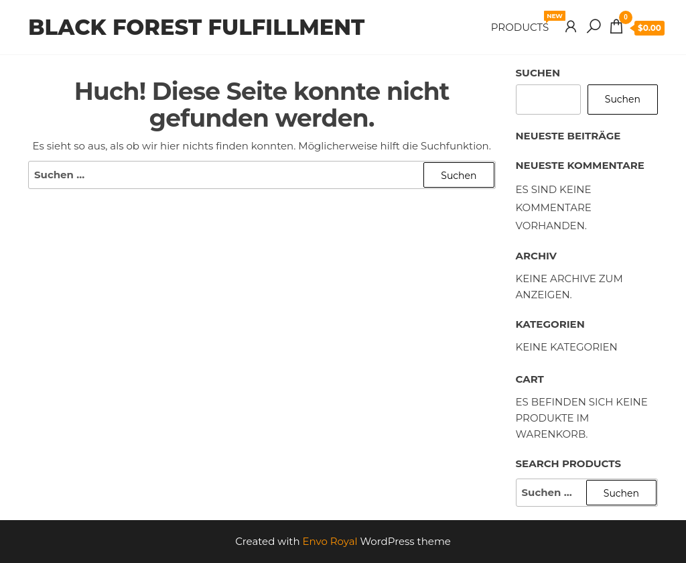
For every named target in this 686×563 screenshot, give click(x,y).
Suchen (538, 72)
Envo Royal (330, 541)
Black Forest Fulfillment (196, 27)
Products (525, 22)
